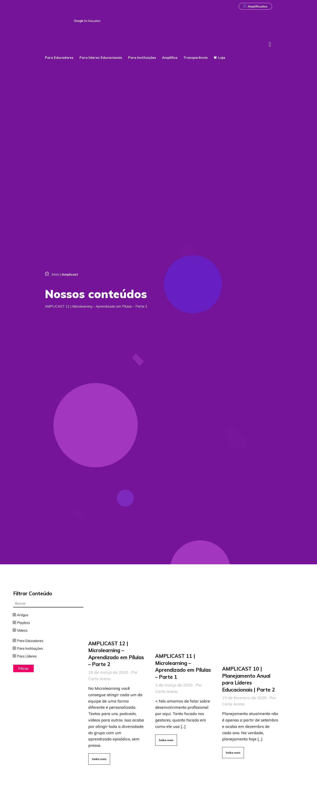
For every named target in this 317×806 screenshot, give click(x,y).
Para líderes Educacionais (101, 57)
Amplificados (255, 6)
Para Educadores (60, 57)
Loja (221, 57)
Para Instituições (142, 57)
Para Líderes (25, 656)
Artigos (20, 615)
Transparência (196, 57)
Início (55, 274)
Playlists (21, 623)
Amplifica (170, 57)
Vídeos (20, 630)
